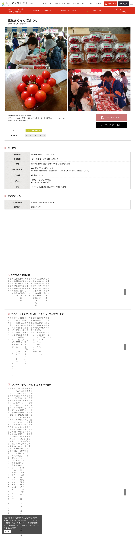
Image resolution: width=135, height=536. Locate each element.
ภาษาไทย (106, 477)
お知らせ (8, 491)
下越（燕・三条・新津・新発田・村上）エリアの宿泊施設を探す (32, 418)
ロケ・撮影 (72, 521)
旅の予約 (8, 483)
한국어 (105, 465)
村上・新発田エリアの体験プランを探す (23, 404)
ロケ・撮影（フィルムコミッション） (51, 502)
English (105, 462)
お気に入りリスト (11, 488)
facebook (73, 462)
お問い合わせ (108, 489)
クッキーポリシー (32, 525)
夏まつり (11, 391)
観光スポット (10, 474)
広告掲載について (44, 477)
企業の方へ (123, 4)
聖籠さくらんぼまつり (31, 447)
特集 (6, 462)
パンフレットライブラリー (47, 488)
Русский (106, 474)
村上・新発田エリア (34, 131)
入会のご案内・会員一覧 (46, 474)
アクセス (8, 485)
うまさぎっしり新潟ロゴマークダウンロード (51, 498)
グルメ (7, 468)
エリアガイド (10, 465)
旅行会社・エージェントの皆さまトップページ (51, 464)
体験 (6, 477)
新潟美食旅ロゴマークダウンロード (50, 494)
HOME (6, 447)
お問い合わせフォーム (112, 521)
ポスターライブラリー (45, 491)
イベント (8, 480)
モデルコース (10, 471)
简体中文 (106, 468)
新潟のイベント (16, 447)
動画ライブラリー (44, 485)
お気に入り (112, 4)
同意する (8, 532)
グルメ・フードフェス (34, 135)
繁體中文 (106, 471)
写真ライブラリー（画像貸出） (49, 483)
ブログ (72, 471)
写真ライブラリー (75, 516)
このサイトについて (45, 468)
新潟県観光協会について (46, 471)
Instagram (74, 468)
